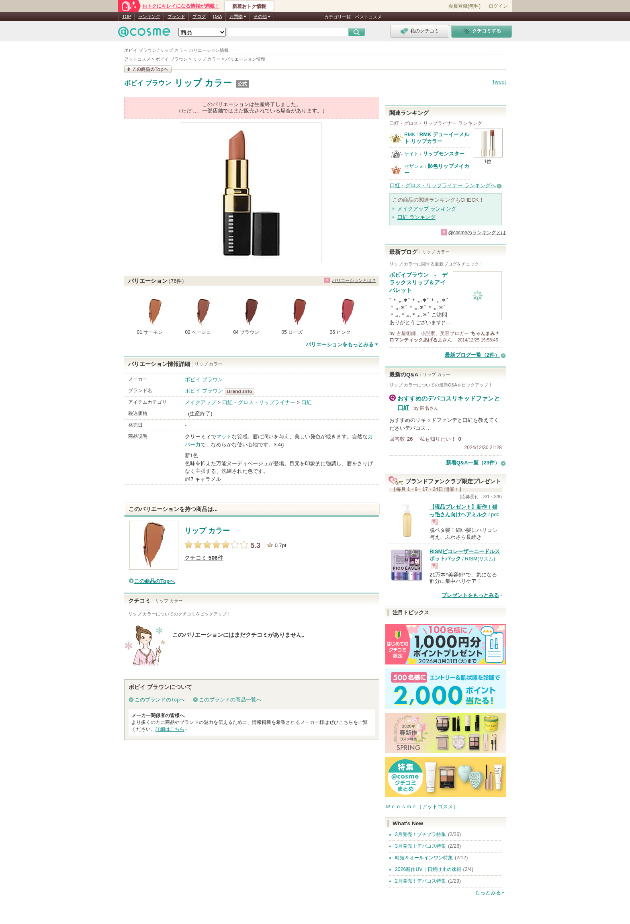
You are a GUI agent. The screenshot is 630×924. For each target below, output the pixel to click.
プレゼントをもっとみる (470, 595)
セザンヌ (413, 166)
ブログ (199, 16)
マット (224, 436)
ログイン (498, 6)
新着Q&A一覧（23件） (473, 463)
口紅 (306, 402)
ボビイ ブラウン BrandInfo (242, 391)
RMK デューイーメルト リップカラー (436, 137)
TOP (126, 16)
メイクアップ (200, 402)
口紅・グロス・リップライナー (258, 402)
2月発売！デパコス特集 (420, 881)
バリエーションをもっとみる (340, 344)
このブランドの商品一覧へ (230, 700)
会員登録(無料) (464, 6)
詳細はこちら (169, 729)
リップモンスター (443, 154)
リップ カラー (203, 83)
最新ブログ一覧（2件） (472, 355)
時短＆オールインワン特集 (424, 858)
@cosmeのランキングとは (477, 232)
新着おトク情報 (249, 6)
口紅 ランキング (416, 217)
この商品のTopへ (154, 581)
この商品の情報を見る (148, 69)
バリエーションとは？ (354, 280)
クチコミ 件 (203, 558)
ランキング (149, 16)
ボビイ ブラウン (147, 83)
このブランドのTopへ (160, 700)
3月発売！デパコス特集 (420, 846)
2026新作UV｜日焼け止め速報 (428, 869)
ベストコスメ (368, 16)
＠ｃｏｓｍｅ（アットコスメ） (421, 806)
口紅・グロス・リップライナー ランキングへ (443, 185)
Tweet (499, 82)
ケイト (411, 154)
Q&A (217, 16)
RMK (409, 134)
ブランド (176, 16)
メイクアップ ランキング (426, 209)
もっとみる (488, 892)
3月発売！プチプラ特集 (420, 834)
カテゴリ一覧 (337, 16)
